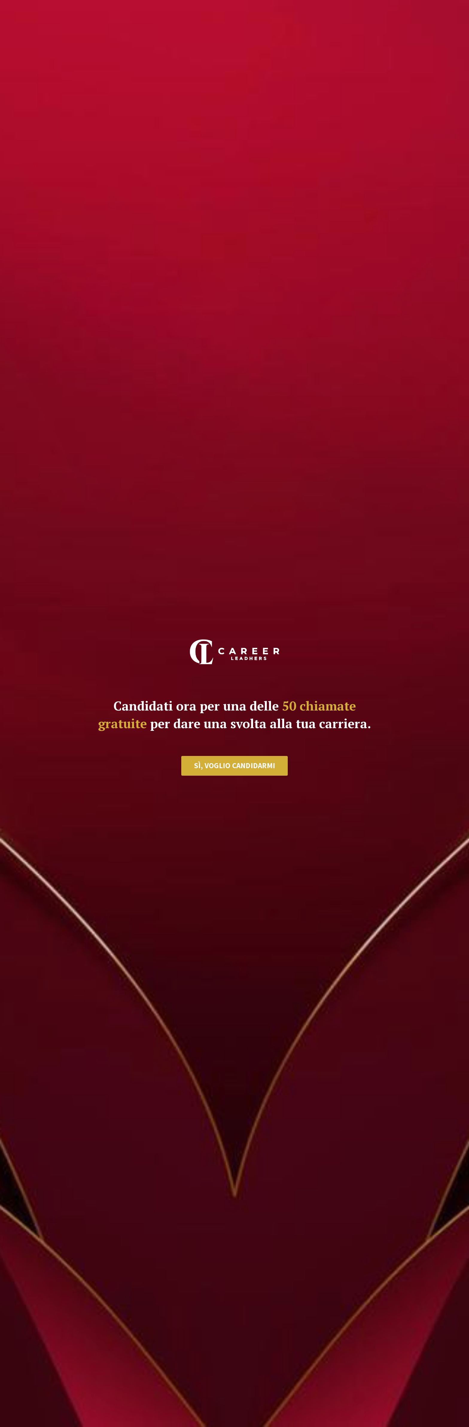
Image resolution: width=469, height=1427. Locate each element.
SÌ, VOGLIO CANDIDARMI (234, 765)
